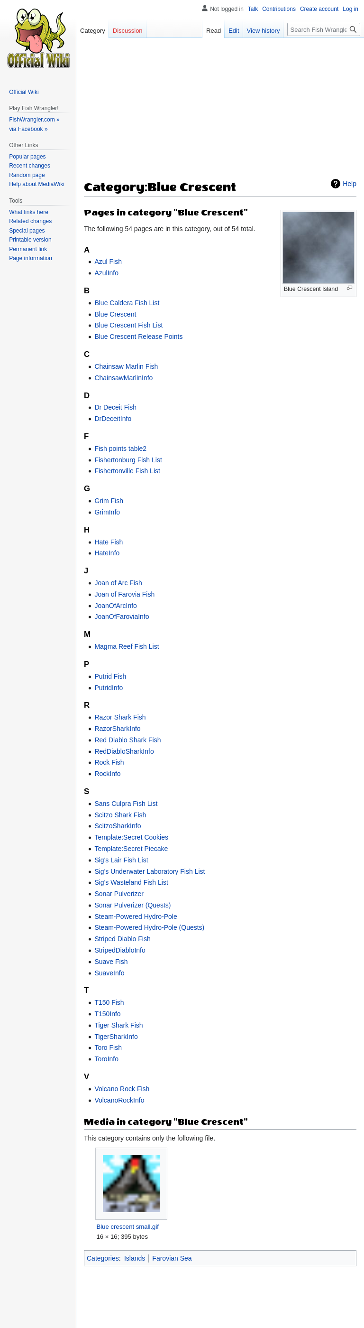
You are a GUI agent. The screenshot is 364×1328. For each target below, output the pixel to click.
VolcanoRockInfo (119, 1100)
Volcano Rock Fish (121, 1089)
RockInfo (107, 773)
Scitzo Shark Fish (120, 815)
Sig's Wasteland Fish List (131, 882)
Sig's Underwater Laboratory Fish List (149, 871)
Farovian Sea (171, 1258)
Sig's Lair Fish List (121, 860)
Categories (103, 1258)
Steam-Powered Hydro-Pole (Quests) (149, 927)
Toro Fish (108, 1047)
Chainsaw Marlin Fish (126, 366)
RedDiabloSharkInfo (124, 751)
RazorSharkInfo (117, 728)
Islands (134, 1258)
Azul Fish (108, 261)
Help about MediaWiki (36, 184)
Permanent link (28, 249)
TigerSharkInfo (115, 1036)
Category (92, 30)
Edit (233, 30)
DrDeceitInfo (112, 418)
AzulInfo (106, 273)
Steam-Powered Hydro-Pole (135, 916)
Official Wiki (23, 92)
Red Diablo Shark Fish (127, 740)
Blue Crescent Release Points (138, 336)
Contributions (279, 9)
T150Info (107, 1014)
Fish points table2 (120, 448)
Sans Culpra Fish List (125, 803)
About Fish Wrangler (147, 1316)
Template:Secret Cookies (131, 837)
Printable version (30, 239)
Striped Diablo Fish (122, 939)
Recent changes (29, 165)
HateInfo (106, 553)
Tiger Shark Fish (118, 1025)
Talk (253, 9)
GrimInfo (107, 512)
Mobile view (230, 1316)
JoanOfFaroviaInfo (121, 616)
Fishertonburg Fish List (128, 460)
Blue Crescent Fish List (128, 325)
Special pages (27, 230)
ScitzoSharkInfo (117, 826)
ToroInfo (106, 1059)
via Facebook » (28, 129)
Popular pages (27, 156)
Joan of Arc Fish (118, 583)
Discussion (128, 30)
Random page (27, 175)
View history (263, 30)
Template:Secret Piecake (131, 848)
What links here (28, 212)
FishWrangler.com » (34, 119)
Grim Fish (108, 501)
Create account (319, 9)
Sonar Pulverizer (119, 894)
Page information (30, 258)
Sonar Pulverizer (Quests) (132, 905)
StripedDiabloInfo (119, 950)
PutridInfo (108, 688)
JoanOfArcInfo (115, 605)
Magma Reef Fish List (126, 646)
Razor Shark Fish (120, 717)
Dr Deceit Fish (115, 407)
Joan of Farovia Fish (124, 594)
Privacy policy (99, 1316)
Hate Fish (108, 542)
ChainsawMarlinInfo (123, 378)
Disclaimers (194, 1316)
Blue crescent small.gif (127, 1226)
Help (349, 183)
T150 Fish (109, 1002)
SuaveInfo (109, 973)
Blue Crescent (115, 314)
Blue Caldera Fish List (126, 303)
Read (213, 30)
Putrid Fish (110, 676)
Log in (350, 9)
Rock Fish (109, 762)
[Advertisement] (220, 112)
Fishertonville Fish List (127, 471)
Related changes (30, 221)
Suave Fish (110, 961)
